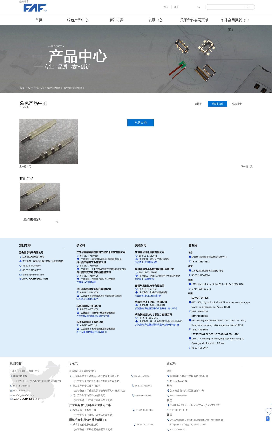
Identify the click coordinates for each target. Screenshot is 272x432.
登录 (166, 7)
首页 (38, 20)
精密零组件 (54, 88)
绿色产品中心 (36, 88)
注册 (176, 7)
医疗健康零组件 (73, 88)
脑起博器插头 (32, 219)
